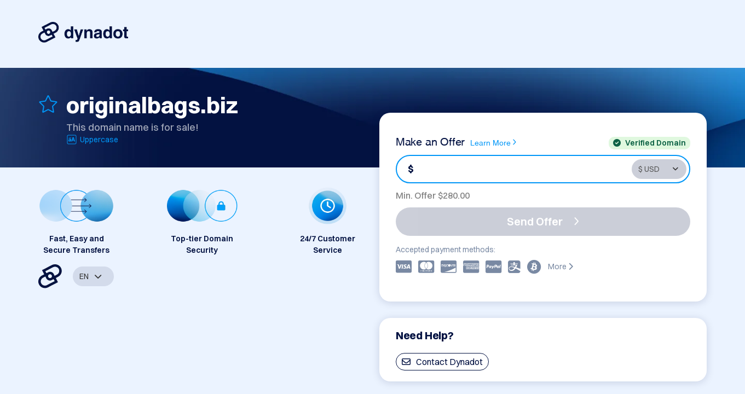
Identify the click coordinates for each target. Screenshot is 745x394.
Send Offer (543, 221)
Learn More (493, 142)
